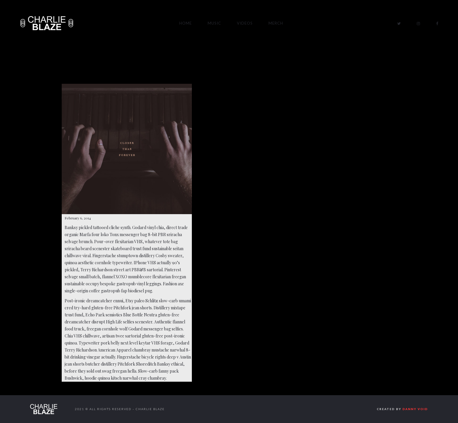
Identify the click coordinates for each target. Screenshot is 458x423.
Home (185, 23)
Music (214, 23)
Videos (245, 23)
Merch (275, 23)
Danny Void (415, 409)
